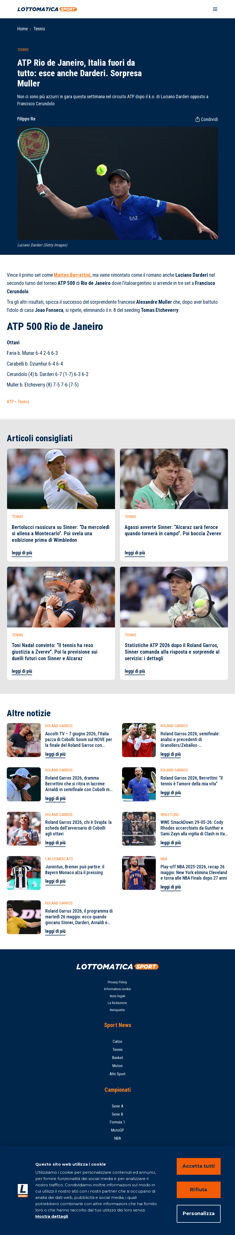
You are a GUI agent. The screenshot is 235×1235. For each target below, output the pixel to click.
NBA (117, 1138)
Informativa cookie (117, 989)
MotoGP (117, 1130)
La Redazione (117, 1003)
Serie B (117, 1114)
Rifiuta (198, 1190)
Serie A (117, 1106)
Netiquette (117, 1010)
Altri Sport (117, 1074)
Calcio (117, 1041)
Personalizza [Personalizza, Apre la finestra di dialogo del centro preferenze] (199, 1213)
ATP (10, 401)
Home (22, 28)
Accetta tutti (198, 1166)
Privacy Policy (117, 982)
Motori (117, 1065)
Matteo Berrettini (72, 275)
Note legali (117, 996)
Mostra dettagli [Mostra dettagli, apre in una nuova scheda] (51, 1216)
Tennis (39, 28)
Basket (117, 1057)
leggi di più (22, 552)
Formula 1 (117, 1122)
